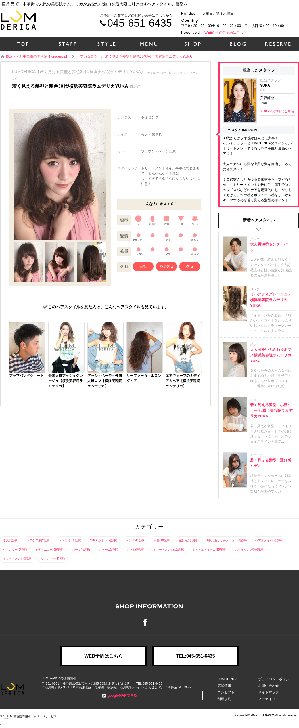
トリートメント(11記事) (168, 549)
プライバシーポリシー (275, 679)
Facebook (149, 622)
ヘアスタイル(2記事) (268, 540)
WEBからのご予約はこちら (225, 32)
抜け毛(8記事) (188, 540)
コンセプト (226, 692)
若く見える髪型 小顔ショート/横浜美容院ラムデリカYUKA (271, 410)
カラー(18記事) (108, 549)
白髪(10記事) (162, 540)
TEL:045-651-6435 (195, 656)
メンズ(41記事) (135, 540)
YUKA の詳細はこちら (277, 111)
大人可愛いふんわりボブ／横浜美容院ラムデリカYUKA (270, 355)
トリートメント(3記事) (17, 558)
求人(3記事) (10, 540)
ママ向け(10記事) (70, 540)
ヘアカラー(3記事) (15, 549)
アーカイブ (266, 699)
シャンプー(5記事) (53, 558)
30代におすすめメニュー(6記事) (226, 540)
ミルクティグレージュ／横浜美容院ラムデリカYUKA (270, 299)
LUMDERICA (227, 679)
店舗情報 (224, 686)
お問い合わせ (268, 686)
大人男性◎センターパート (270, 247)
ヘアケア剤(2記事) (38, 540)
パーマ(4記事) (81, 549)
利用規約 (224, 699)
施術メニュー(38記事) (49, 549)
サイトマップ (268, 692)
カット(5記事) (135, 549)
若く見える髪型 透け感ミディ (270, 463)
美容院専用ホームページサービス (28, 716)
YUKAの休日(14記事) (103, 540)
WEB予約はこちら (103, 656)
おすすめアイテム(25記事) (210, 549)
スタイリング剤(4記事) (249, 549)
